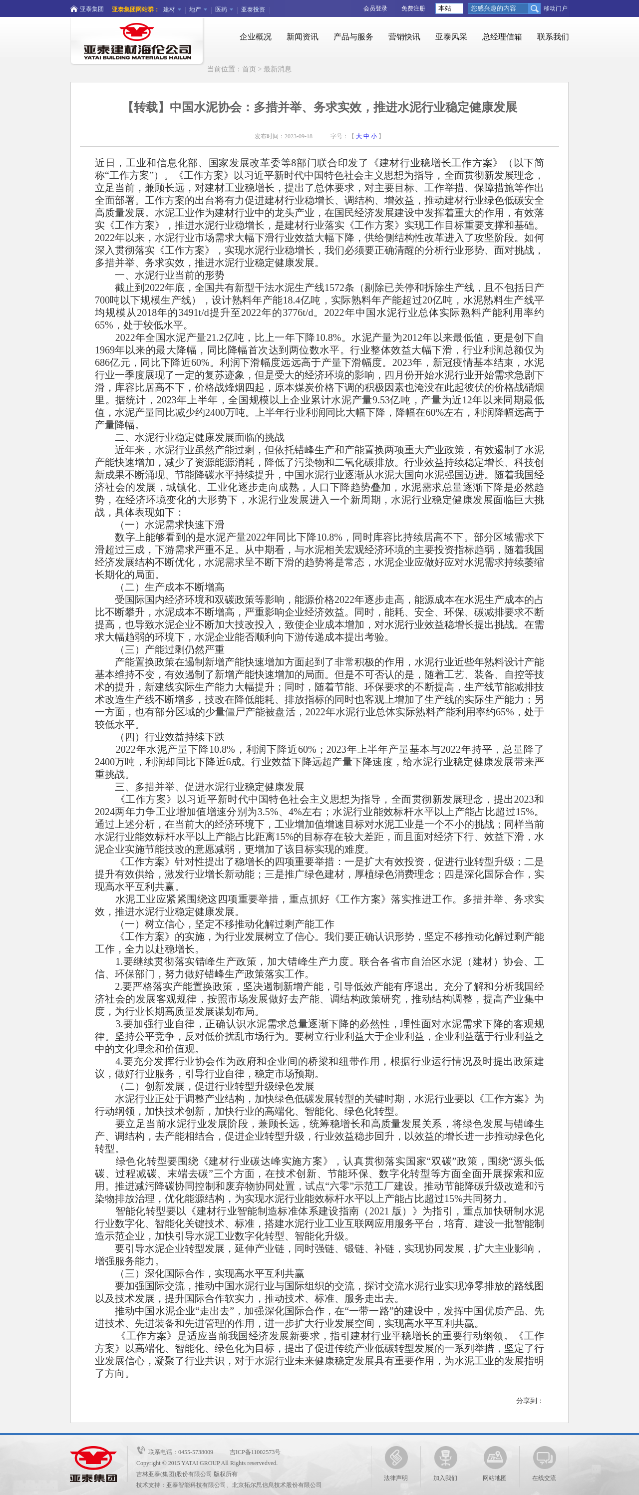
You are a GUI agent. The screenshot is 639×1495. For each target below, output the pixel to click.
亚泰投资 (253, 9)
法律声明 (396, 1464)
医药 (221, 9)
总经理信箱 (502, 36)
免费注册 (413, 8)
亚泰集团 (92, 8)
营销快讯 (404, 36)
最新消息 (278, 69)
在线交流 (544, 1464)
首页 (249, 69)
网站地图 (495, 1464)
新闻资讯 (303, 36)
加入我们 (445, 1464)
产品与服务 (353, 36)
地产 (195, 9)
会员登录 (375, 8)
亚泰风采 (451, 36)
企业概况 (256, 36)
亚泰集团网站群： (136, 9)
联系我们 (553, 36)
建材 (169, 9)
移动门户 (556, 8)
